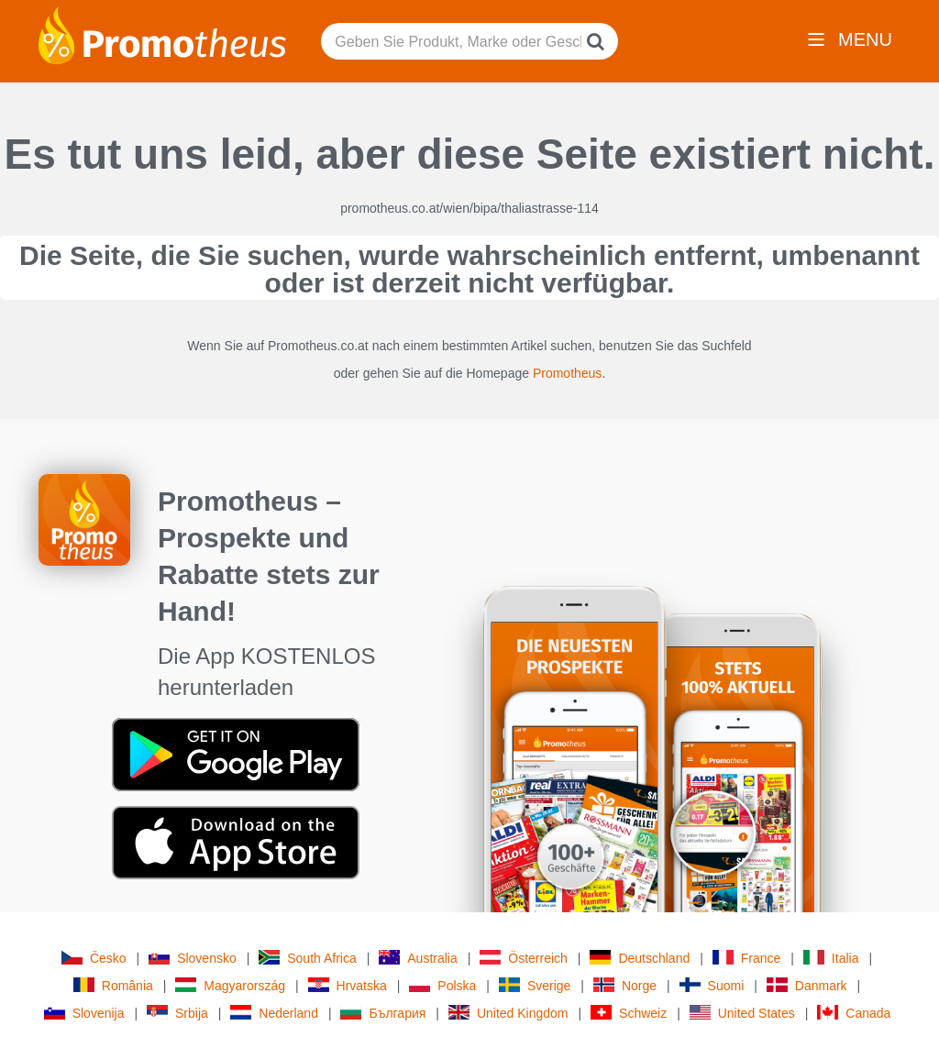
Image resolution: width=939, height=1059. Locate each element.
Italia (831, 957)
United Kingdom (508, 1012)
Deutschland (640, 957)
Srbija (177, 1012)
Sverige (534, 985)
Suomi (712, 985)
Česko (94, 957)
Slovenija (84, 1012)
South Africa (308, 957)
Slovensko (193, 957)
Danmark (807, 985)
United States (742, 1012)
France (747, 957)
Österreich (524, 957)
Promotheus (567, 373)
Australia (418, 957)
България (382, 1012)
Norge (625, 985)
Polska (442, 985)
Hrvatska (347, 985)
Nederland (274, 1012)
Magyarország (230, 985)
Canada (853, 1012)
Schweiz (629, 1012)
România (113, 985)
